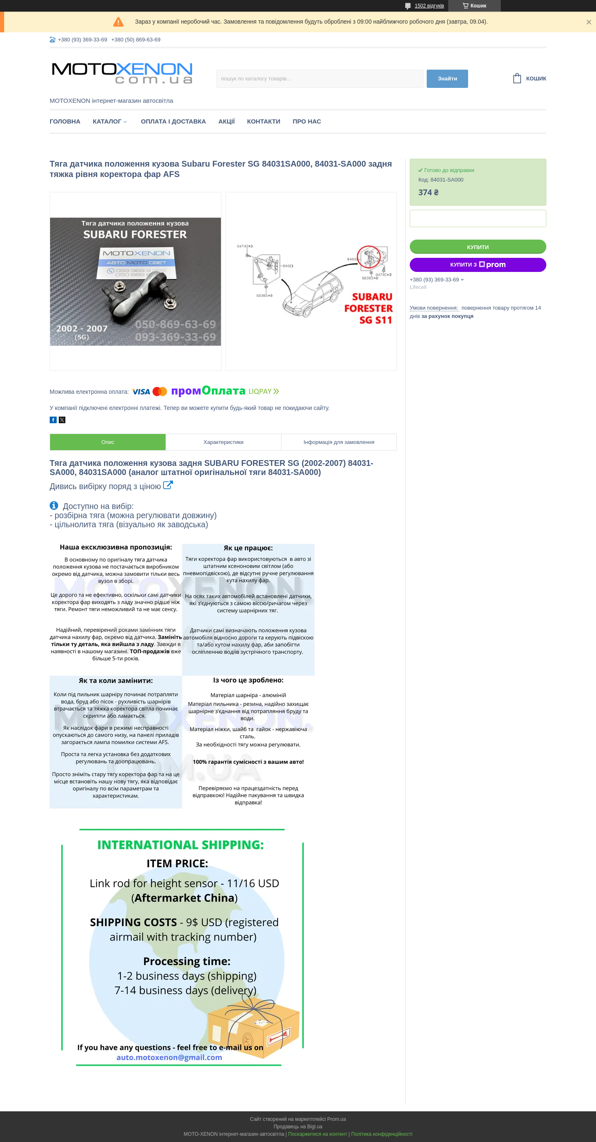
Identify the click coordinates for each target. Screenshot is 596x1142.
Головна (65, 121)
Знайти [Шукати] (447, 78)
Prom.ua (336, 1119)
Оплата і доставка (173, 121)
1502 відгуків (429, 6)
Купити (478, 247)
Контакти (263, 121)
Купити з (478, 265)
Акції (227, 121)
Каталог (107, 121)
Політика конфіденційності (382, 1134)
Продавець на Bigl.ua (298, 1127)
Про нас (307, 121)
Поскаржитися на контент (317, 1134)
